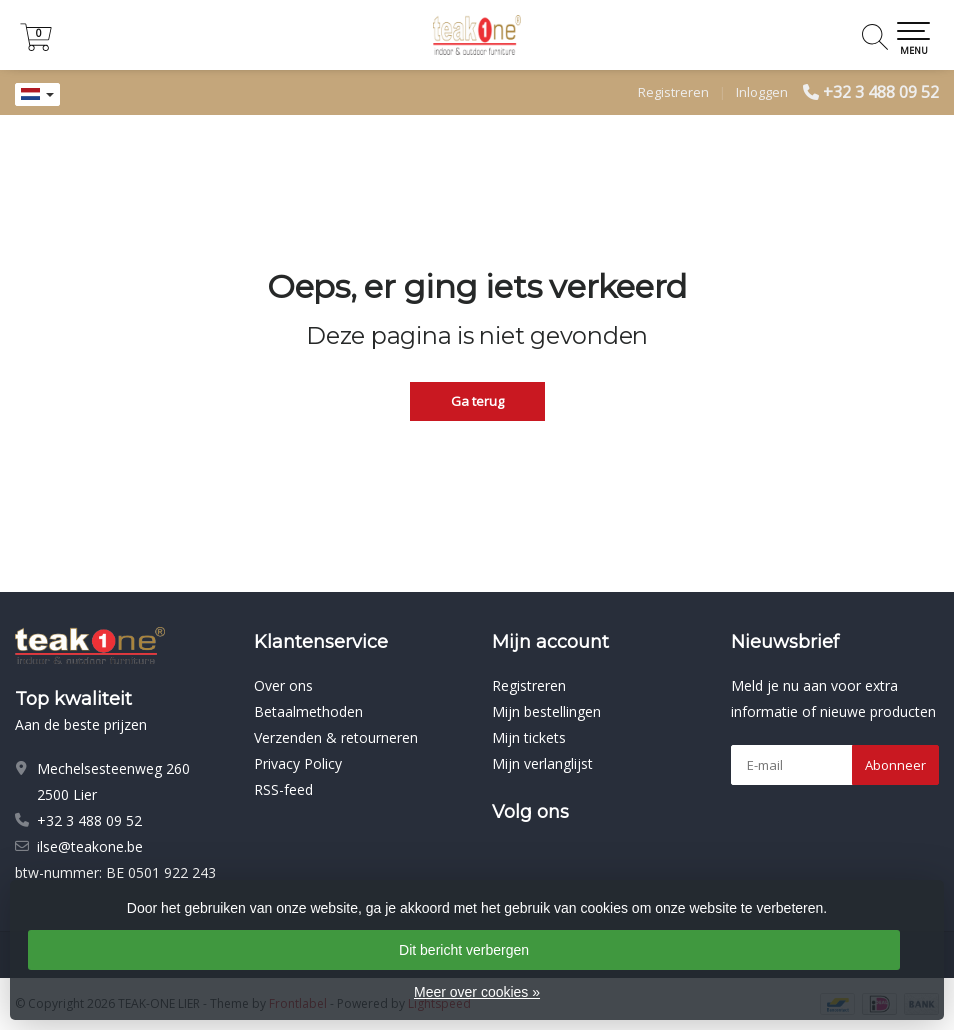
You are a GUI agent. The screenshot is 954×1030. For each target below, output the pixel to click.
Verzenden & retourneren (336, 737)
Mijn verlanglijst (542, 763)
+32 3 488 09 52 (881, 92)
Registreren (673, 92)
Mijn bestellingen (546, 711)
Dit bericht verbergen (464, 950)
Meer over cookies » (477, 992)
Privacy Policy (298, 763)
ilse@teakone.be (90, 846)
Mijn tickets (529, 737)
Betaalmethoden (308, 711)
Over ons (283, 685)
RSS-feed (283, 789)
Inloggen (762, 92)
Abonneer (895, 765)
